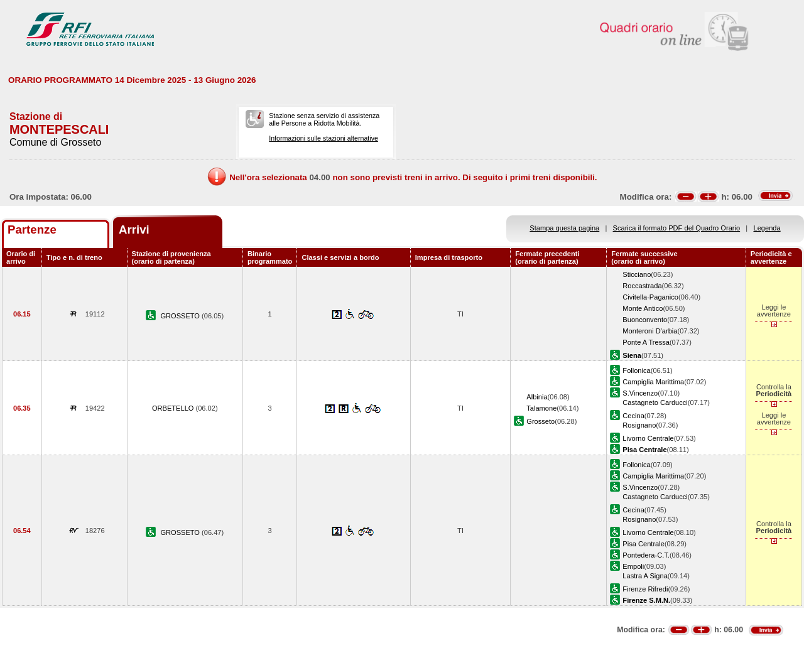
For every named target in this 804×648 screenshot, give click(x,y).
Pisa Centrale (643, 544)
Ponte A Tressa (646, 342)
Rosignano (639, 425)
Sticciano (636, 274)
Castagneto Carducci (654, 402)
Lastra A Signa (644, 576)
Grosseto (540, 421)
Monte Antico (642, 308)
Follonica (636, 370)
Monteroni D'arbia (649, 331)
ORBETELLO (174, 408)
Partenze (32, 229)
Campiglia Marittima (653, 382)
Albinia (536, 397)
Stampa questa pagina (564, 228)
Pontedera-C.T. (646, 555)
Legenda (767, 228)
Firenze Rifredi (645, 589)
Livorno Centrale (647, 438)
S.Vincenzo (640, 393)
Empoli (633, 566)
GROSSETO (181, 316)
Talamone (541, 408)
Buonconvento (644, 319)
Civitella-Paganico (650, 297)
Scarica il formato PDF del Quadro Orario (677, 228)
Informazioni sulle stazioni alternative (323, 138)
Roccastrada (641, 285)
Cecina (633, 415)
